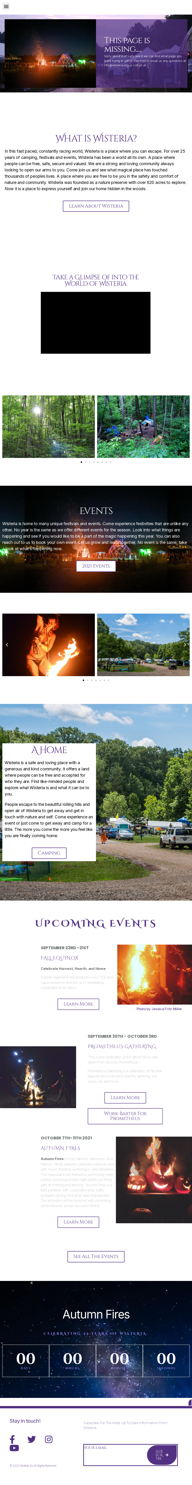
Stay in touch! (25, 1429)
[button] (6, 6)
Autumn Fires (96, 1319)
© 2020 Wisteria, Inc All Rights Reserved (33, 1474)
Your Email (95, 1456)
